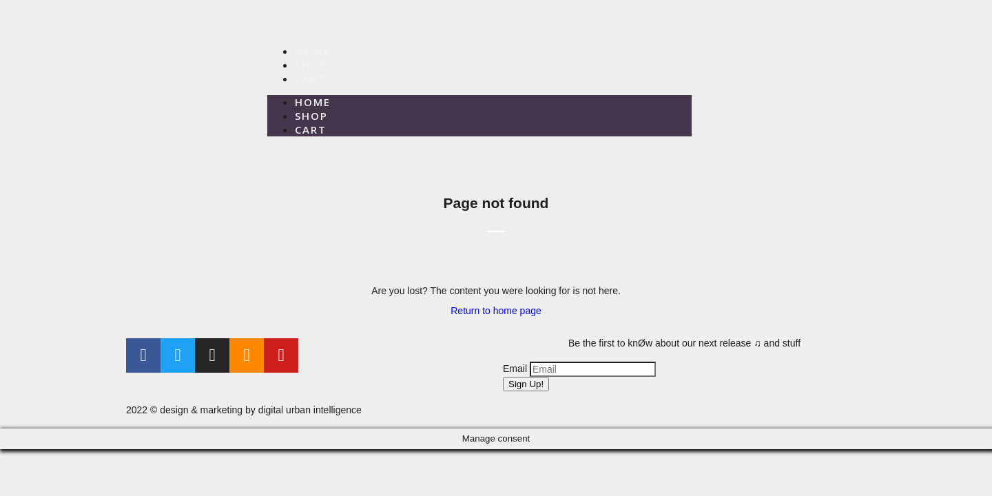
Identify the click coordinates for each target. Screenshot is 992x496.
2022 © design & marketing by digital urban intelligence (244, 409)
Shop (311, 65)
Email (515, 368)
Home (313, 51)
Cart (311, 78)
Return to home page (496, 310)
